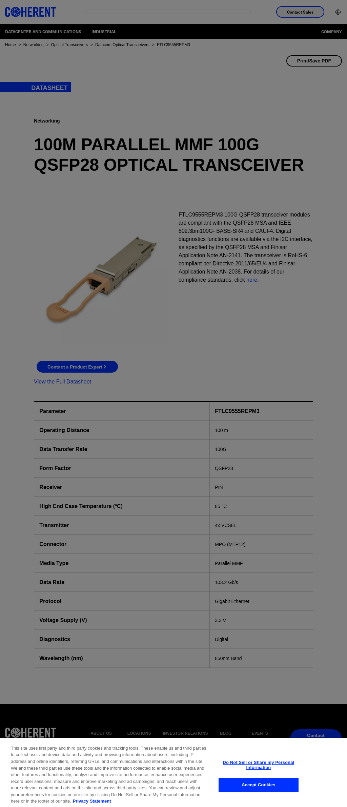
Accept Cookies (258, 790)
